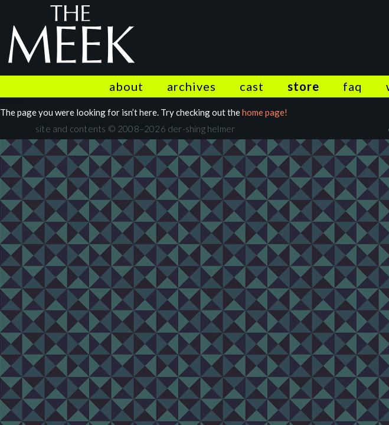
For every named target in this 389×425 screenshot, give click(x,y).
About (126, 86)
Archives (191, 86)
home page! (264, 112)
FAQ (352, 86)
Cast (252, 86)
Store (303, 86)
